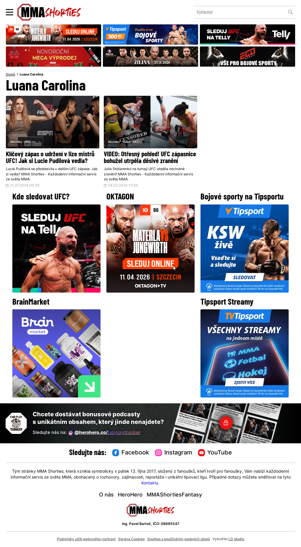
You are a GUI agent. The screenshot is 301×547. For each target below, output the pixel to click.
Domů (10, 74)
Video (126, 142)
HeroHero (130, 495)
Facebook (130, 453)
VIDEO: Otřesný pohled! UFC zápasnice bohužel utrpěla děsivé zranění (150, 158)
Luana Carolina (31, 74)
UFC (27, 142)
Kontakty (149, 483)
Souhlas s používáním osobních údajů (178, 539)
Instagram (173, 453)
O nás (106, 495)
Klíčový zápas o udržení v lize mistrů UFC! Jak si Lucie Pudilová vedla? (50, 158)
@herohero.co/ (104, 433)
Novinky (16, 142)
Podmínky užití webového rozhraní (86, 539)
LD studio (236, 539)
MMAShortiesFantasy (174, 495)
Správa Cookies (131, 539)
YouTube (215, 453)
